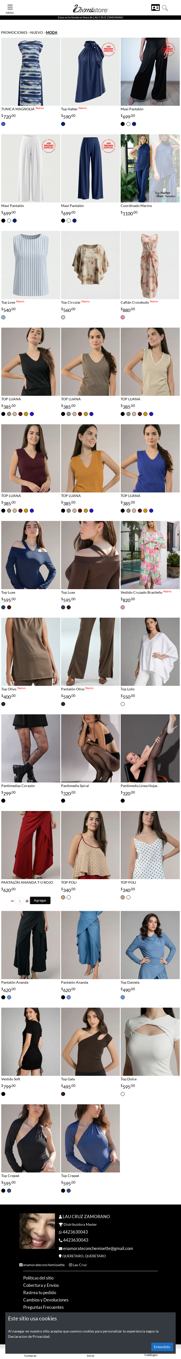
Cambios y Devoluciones (45, 1299)
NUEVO (36, 32)
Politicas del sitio (38, 1277)
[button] (165, 7)
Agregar (40, 900)
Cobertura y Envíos (41, 1285)
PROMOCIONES (14, 32)
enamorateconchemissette (44, 1265)
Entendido (162, 1347)
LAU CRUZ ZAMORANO (86, 1216)
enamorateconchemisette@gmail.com (98, 1248)
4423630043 (75, 1232)
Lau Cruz (80, 1265)
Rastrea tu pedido (39, 1292)
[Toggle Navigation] (10, 5)
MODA (51, 32)
